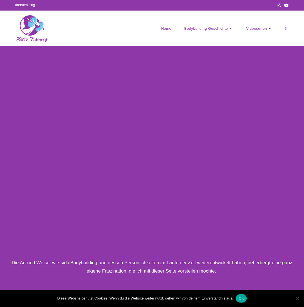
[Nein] (297, 298)
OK (241, 298)
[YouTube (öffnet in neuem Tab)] (286, 5)
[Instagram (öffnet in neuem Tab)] (279, 5)
